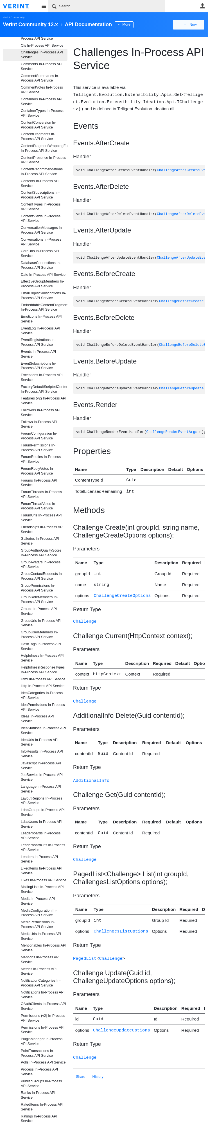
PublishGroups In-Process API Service (41, 1083)
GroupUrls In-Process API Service (41, 623)
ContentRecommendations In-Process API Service (42, 171)
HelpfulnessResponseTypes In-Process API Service (43, 669)
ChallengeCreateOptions (122, 592)
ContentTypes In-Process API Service (40, 206)
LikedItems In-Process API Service (41, 870)
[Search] (106, 6)
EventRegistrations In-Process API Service (38, 342)
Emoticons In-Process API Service (41, 319)
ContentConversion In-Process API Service (38, 125)
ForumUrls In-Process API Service (41, 517)
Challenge (84, 617)
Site (43, 6)
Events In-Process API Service (38, 354)
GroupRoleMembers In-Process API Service (39, 599)
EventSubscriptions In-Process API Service (38, 366)
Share (80, 1067)
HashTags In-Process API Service (41, 646)
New (192, 25)
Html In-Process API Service (43, 679)
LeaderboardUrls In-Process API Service (43, 847)
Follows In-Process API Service (39, 424)
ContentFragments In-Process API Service (38, 136)
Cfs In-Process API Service (42, 46)
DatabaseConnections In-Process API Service (41, 265)
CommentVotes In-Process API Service (42, 89)
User (202, 6)
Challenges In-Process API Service (42, 54)
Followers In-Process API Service (40, 412)
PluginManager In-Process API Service (41, 1041)
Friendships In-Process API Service (42, 529)
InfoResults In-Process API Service (42, 753)
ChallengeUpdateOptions (121, 1021)
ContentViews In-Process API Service (40, 218)
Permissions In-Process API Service (42, 1030)
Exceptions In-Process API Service (41, 377)
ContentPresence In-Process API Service (43, 160)
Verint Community (13, 17)
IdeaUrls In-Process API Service (39, 742)
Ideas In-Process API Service (37, 718)
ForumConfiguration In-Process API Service (39, 436)
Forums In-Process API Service (39, 482)
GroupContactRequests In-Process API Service (42, 576)
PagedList (84, 951)
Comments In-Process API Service (41, 66)
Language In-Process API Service (41, 789)
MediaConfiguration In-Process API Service (38, 913)
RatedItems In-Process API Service (42, 1107)
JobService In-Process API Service (42, 777)
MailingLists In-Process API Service (42, 889)
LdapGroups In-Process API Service (43, 812)
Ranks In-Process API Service (38, 1095)
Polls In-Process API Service (43, 1062)
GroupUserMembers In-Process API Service (39, 634)
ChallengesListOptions (121, 924)
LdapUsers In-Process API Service (41, 824)
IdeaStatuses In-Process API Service (43, 730)
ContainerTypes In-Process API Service (42, 113)
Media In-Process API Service (38, 901)
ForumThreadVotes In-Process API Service (38, 506)
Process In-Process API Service (39, 1071)
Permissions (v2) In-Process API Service (43, 1018)
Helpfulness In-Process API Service (42, 658)
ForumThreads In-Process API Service (41, 494)
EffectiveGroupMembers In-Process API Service (42, 283)
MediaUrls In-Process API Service (41, 936)
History (97, 1067)
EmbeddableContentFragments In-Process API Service (44, 307)
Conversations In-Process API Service (41, 242)
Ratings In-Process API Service (39, 1118)
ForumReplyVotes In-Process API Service (37, 471)
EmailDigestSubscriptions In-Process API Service (43, 295)
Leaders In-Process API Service (39, 859)
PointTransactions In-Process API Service (37, 1053)
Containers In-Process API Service (41, 101)
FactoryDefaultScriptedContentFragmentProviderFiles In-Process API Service (44, 389)
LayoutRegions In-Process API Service (41, 800)
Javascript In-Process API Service (41, 765)
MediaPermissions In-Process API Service (38, 924)
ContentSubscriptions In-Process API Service (40, 195)
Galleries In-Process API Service (40, 541)
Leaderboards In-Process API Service (40, 835)
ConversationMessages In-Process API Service (42, 230)
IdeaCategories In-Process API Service (42, 695)
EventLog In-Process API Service (40, 330)
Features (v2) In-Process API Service (43, 400)
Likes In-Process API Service (43, 880)
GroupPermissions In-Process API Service (38, 588)
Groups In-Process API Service (39, 611)
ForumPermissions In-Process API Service (38, 447)
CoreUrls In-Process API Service (40, 253)
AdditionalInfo (91, 775)
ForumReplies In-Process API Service (41, 459)
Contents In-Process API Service (40, 183)
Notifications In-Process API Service (42, 994)
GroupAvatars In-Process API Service (40, 564)
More (126, 24)
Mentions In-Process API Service (40, 959)
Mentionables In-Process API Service (43, 947)
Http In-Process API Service (42, 686)
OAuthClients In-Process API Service (43, 1006)
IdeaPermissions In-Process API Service (43, 707)
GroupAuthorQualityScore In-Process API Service (41, 552)
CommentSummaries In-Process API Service (40, 78)
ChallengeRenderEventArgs (171, 431)
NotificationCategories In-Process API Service (40, 983)
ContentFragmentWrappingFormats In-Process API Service (44, 148)
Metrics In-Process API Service (38, 971)
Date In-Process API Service (43, 275)
